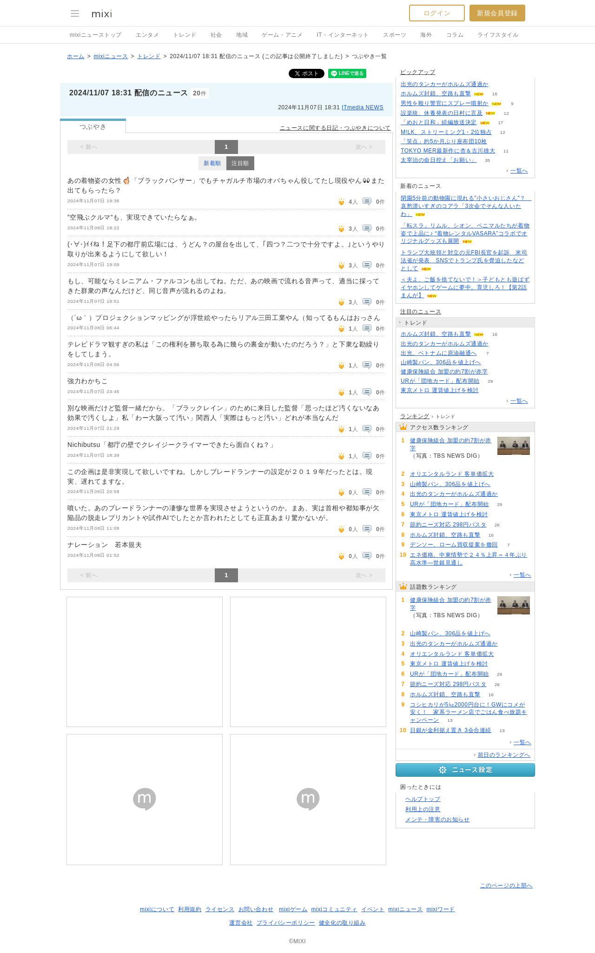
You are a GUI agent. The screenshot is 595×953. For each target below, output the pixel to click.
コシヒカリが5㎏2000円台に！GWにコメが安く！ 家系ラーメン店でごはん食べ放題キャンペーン (468, 712)
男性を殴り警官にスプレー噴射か (445, 103)
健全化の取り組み (342, 923)
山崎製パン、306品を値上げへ (441, 362)
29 (490, 381)
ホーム (76, 56)
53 (504, 474)
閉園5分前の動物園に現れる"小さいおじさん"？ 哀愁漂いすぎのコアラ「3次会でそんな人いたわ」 (466, 206)
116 (492, 362)
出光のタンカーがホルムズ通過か (445, 84)
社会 (216, 35)
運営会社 (240, 923)
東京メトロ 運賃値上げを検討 (440, 390)
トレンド (184, 35)
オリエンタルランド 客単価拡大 (452, 474)
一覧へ (519, 170)
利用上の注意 (423, 809)
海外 (426, 35)
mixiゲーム (293, 909)
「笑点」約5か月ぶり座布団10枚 (444, 141)
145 (498, 371)
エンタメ (147, 35)
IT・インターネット (343, 35)
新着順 (212, 163)
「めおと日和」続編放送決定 (439, 122)
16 (494, 93)
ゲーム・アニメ (282, 35)
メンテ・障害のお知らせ (437, 819)
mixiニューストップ (96, 35)
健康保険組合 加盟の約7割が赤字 (444, 371)
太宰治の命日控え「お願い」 (439, 160)
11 (506, 150)
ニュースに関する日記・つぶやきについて (335, 128)
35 (487, 160)
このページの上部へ (506, 885)
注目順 (240, 163)
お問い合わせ (256, 909)
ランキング (415, 416)
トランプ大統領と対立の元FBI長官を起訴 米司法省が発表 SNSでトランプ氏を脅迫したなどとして (464, 260)
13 (449, 720)
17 (500, 122)
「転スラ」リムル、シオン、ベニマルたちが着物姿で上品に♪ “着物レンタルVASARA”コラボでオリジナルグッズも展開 (465, 233)
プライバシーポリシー (286, 923)
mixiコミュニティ (334, 909)
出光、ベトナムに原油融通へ (439, 353)
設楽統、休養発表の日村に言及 (442, 113)
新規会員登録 (497, 13)
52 (497, 141)
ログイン (436, 13)
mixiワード (440, 909)
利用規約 (189, 909)
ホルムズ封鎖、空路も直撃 (436, 93)
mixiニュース (110, 56)
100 (499, 84)
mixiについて (157, 909)
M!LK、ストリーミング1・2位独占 (446, 132)
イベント (372, 909)
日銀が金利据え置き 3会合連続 (450, 730)
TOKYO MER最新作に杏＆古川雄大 (448, 150)
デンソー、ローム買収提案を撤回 (454, 544)
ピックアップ (418, 72)
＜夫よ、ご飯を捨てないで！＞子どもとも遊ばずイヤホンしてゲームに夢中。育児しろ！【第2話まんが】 (465, 287)
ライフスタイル (497, 35)
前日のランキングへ (504, 755)
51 (489, 390)
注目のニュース (420, 311)
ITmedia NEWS (362, 107)
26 (497, 524)
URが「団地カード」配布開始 (440, 381)
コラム (455, 35)
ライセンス (220, 909)
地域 (242, 35)
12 (506, 113)
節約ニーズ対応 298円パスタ (448, 524)
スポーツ (394, 35)
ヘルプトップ (423, 799)
